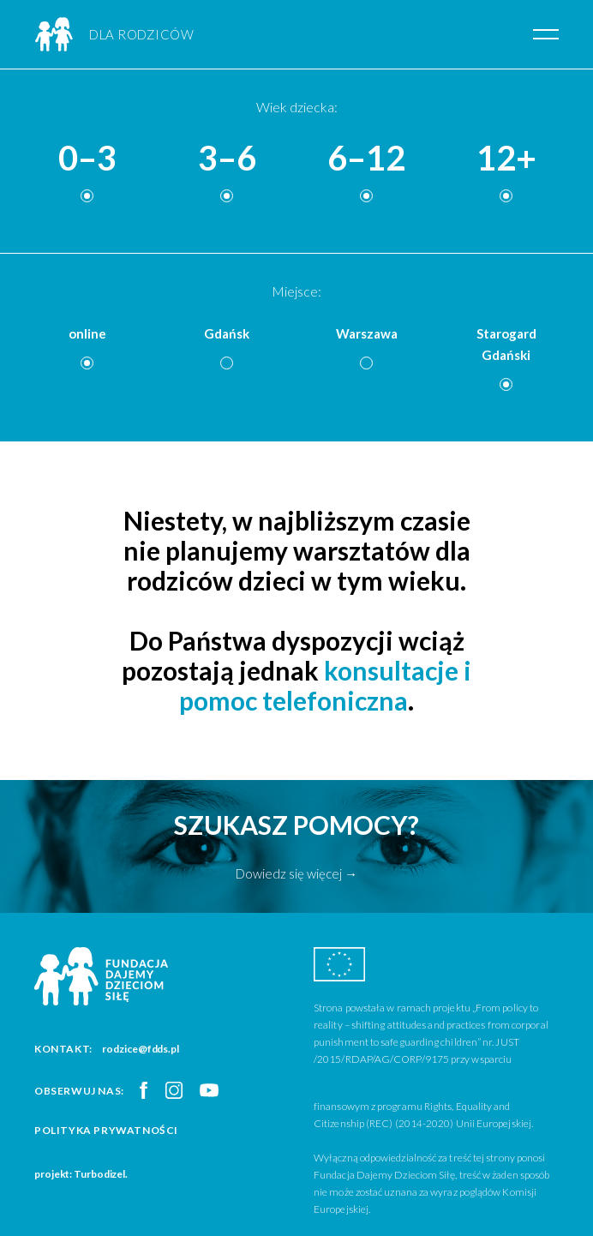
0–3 (87, 158)
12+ (506, 158)
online (87, 333)
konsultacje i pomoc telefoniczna (325, 685)
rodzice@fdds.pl (140, 1048)
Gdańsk (226, 333)
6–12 (366, 158)
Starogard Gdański (506, 344)
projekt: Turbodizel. (81, 1173)
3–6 (227, 158)
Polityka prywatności (106, 1130)
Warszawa (367, 333)
